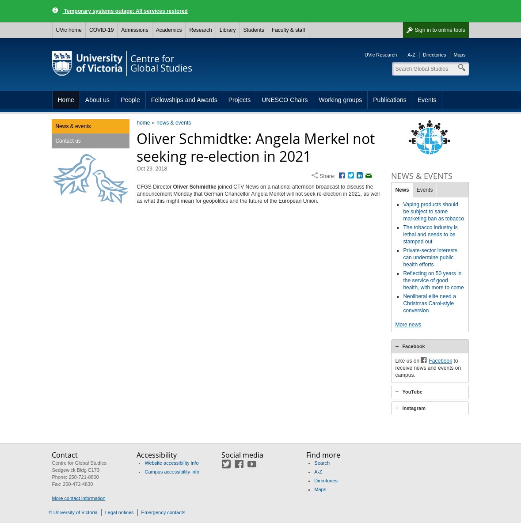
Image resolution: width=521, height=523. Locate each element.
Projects (239, 99)
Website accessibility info (171, 463)
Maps (460, 54)
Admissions (134, 30)
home (143, 123)
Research (200, 30)
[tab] (430, 346)
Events (427, 99)
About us (97, 99)
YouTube (412, 391)
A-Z (411, 54)
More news (408, 325)
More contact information (78, 498)
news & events (173, 123)
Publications (390, 99)
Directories (434, 54)
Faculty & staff (288, 30)
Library (228, 30)
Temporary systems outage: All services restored (125, 11)
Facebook (413, 346)
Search (322, 463)
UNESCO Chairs (285, 99)
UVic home (69, 30)
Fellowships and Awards (184, 99)
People (130, 99)
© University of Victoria (73, 512)
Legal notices (119, 512)
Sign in (440, 30)
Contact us (67, 141)
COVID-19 (101, 30)
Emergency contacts (163, 512)
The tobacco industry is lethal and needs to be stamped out (430, 234)
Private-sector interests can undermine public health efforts (430, 257)
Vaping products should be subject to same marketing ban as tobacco (433, 211)
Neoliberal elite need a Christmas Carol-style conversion (429, 303)
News (402, 190)
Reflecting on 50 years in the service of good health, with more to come (433, 280)
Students (253, 30)
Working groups (340, 99)
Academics (169, 30)
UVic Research (381, 54)
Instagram (414, 408)
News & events (73, 126)
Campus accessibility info (172, 471)
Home (66, 99)
